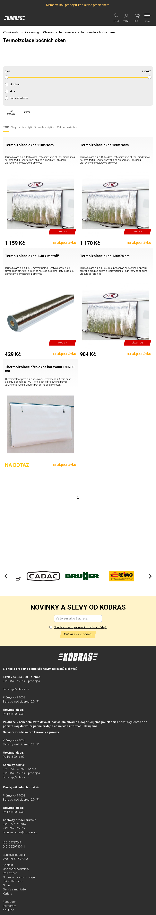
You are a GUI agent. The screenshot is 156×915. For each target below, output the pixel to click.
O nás (6, 885)
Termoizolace (67, 32)
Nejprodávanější (21, 127)
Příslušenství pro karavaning (21, 32)
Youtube (8, 910)
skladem (15, 84)
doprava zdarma (19, 98)
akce (12, 91)
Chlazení (48, 32)
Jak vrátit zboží (12, 881)
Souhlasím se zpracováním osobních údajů (80, 627)
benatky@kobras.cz (16, 689)
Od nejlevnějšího (44, 127)
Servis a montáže (14, 889)
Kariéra (7, 893)
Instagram (9, 906)
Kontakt (8, 865)
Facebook (9, 901)
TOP (6, 127)
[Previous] (6, 576)
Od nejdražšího (67, 127)
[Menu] (147, 18)
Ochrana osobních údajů (19, 877)
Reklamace (10, 873)
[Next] (149, 576)
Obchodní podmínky (16, 869)
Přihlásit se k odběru (78, 634)
